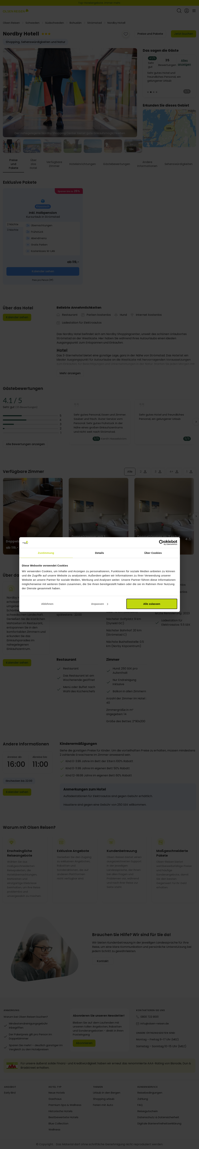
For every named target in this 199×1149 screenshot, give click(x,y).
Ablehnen (47, 603)
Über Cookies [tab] (153, 552)
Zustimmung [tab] (46, 552)
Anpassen (99, 603)
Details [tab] (99, 552)
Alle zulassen (151, 603)
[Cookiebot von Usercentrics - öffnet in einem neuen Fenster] (161, 542)
